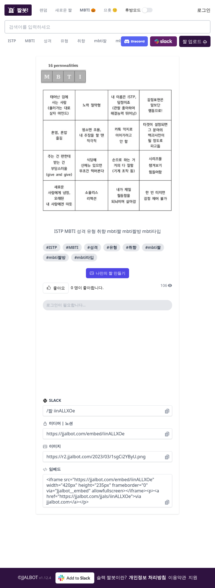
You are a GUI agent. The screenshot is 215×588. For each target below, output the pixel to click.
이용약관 (177, 577)
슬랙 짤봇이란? (112, 577)
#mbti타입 (84, 257)
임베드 (52, 469)
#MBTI (72, 247)
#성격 (92, 247)
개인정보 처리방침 (147, 577)
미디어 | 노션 (58, 423)
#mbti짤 (153, 247)
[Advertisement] (107, 354)
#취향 (131, 247)
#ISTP (51, 247)
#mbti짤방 (56, 257)
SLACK (52, 400)
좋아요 (55, 288)
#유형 (112, 247)
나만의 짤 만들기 (107, 273)
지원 (192, 577)
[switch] (147, 10)
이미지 (52, 446)
